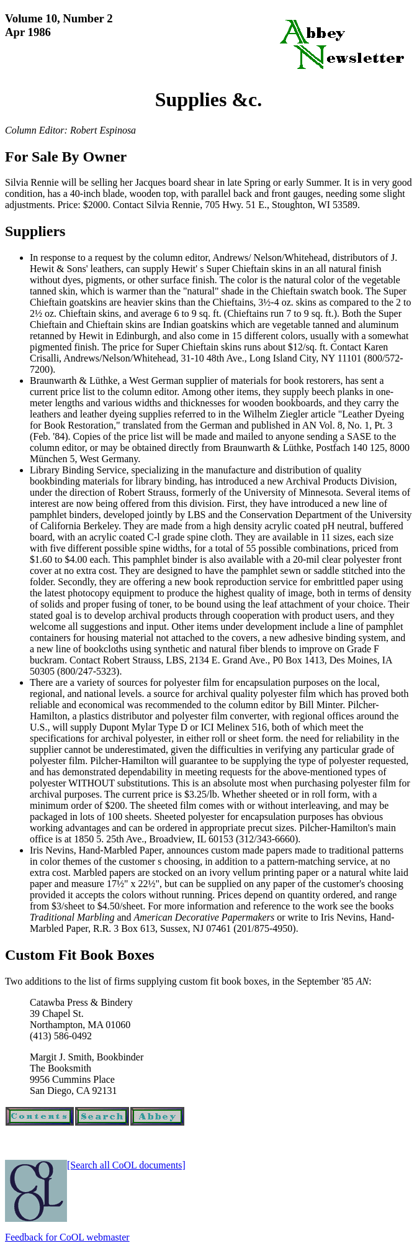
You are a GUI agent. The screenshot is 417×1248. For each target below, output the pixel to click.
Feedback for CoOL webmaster (67, 1237)
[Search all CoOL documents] (126, 1165)
